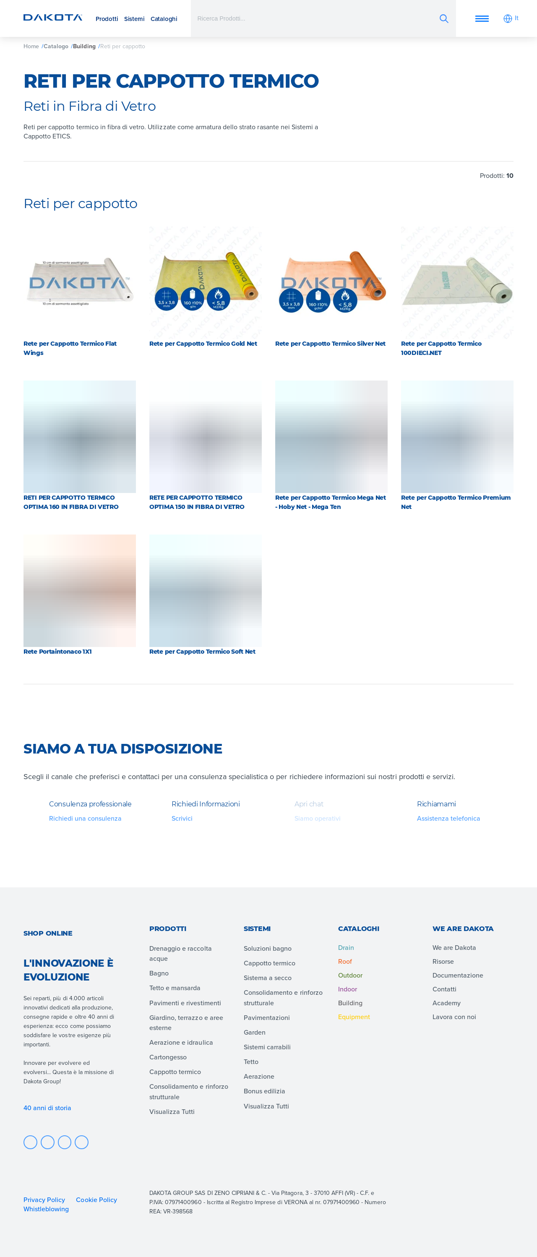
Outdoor (350, 975)
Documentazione (458, 975)
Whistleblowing (46, 1208)
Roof (345, 961)
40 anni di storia (47, 1107)
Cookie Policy (96, 1199)
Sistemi (134, 18)
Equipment (354, 1016)
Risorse (443, 961)
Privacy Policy (44, 1199)
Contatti (444, 989)
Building (84, 46)
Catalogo (56, 46)
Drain (346, 947)
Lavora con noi (454, 1016)
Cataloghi (164, 18)
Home (31, 46)
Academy (447, 1002)
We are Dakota (454, 947)
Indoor (347, 989)
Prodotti (107, 18)
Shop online (48, 933)
